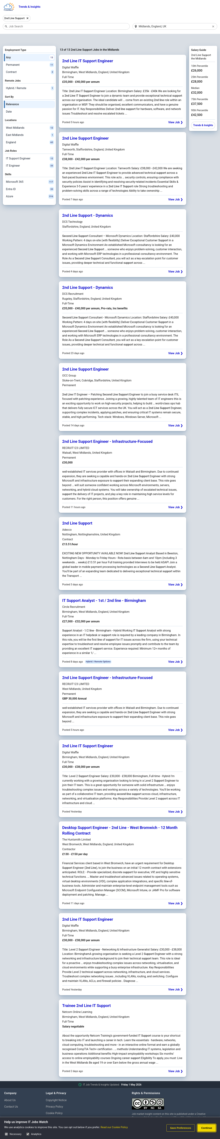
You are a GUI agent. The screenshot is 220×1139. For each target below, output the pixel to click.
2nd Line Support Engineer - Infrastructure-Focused (107, 432)
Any (30, 48)
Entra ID (30, 180)
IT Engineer (30, 156)
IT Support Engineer (30, 149)
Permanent (30, 55)
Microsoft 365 (30, 172)
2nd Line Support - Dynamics (87, 206)
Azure (30, 187)
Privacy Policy (54, 1097)
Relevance (12, 95)
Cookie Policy (54, 1104)
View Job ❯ (175, 113)
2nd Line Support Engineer (85, 129)
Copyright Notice (56, 1091)
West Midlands (30, 118)
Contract (30, 63)
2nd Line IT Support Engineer (87, 52)
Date (9, 102)
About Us (10, 1091)
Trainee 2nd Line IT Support (86, 996)
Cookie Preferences (58, 1110)
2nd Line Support (77, 514)
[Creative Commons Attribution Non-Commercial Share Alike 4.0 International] (174, 1093)
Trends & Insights (29, 6)
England (30, 133)
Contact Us (11, 1097)
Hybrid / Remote (30, 79)
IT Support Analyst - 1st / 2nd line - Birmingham (104, 591)
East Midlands (30, 126)
